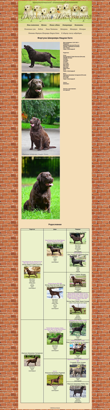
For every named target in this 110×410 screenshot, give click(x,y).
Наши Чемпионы (52, 29)
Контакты (79, 25)
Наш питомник (33, 25)
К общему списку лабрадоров (71, 33)
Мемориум (73, 29)
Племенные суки (30, 29)
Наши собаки (55, 25)
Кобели (40, 29)
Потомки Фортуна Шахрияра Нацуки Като (43, 33)
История (82, 29)
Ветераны (64, 29)
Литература (67, 25)
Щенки (44, 25)
